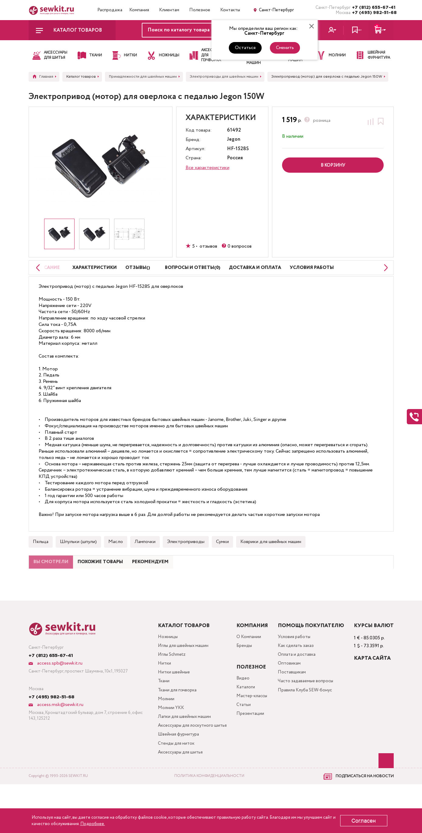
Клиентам (169, 10)
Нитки (159, 693)
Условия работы (295, 664)
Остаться (245, 47)
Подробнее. (92, 824)
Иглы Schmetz (167, 683)
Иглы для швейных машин (179, 673)
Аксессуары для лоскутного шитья (182, 766)
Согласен (363, 821)
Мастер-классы (251, 725)
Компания (139, 10)
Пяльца (40, 556)
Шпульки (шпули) (78, 556)
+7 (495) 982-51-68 (373, 13)
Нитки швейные (168, 703)
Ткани (158, 712)
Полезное (199, 10)
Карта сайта (372, 685)
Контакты (230, 10)
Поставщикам (292, 703)
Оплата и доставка (298, 683)
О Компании (247, 664)
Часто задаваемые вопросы (307, 712)
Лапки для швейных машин (180, 751)
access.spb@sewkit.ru (59, 690)
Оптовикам (290, 693)
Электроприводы (185, 556)
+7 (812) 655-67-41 (373, 7)
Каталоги (244, 715)
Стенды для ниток (171, 790)
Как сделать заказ (297, 673)
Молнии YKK (166, 742)
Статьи (241, 734)
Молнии (160, 732)
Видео (241, 705)
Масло (115, 556)
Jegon (233, 139)
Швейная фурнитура (173, 781)
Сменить (285, 47)
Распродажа (109, 10)
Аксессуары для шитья (176, 800)
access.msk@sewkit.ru (59, 731)
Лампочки (144, 556)
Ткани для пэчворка (173, 722)
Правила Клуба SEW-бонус (307, 722)
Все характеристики (207, 168)
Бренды (242, 673)
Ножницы (162, 664)
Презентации (248, 744)
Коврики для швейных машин (270, 556)
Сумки (222, 556)
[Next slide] (384, 275)
